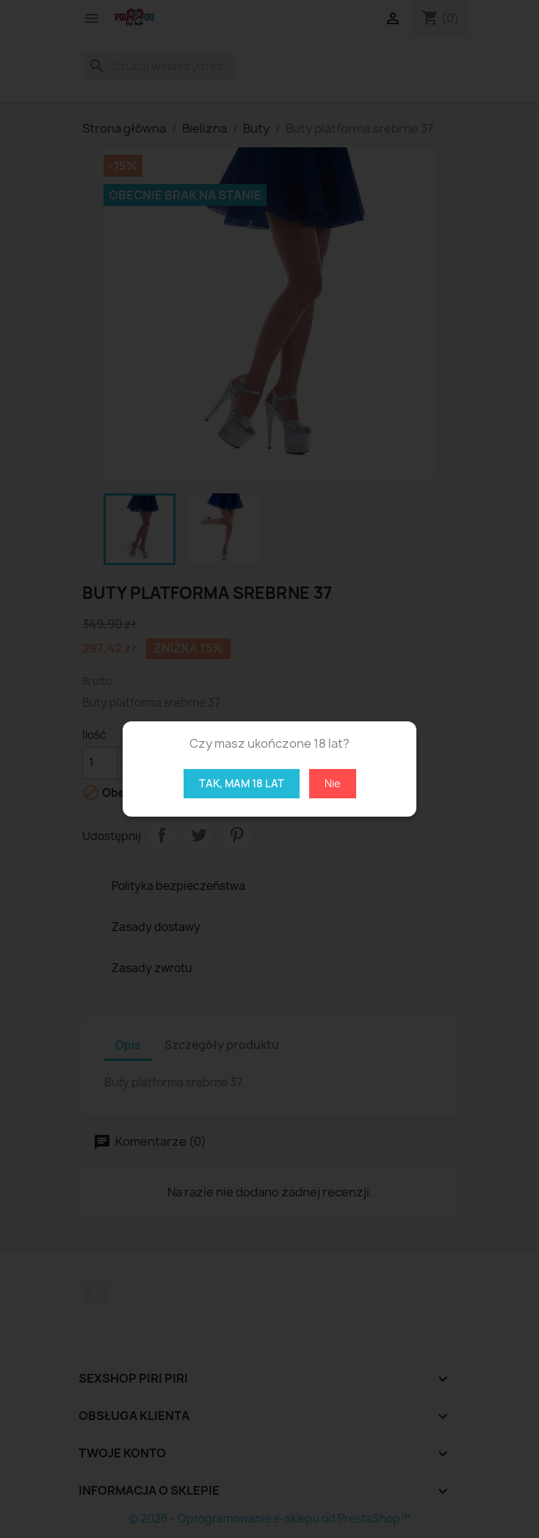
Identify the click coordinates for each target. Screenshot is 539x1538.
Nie (333, 783)
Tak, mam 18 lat (241, 783)
